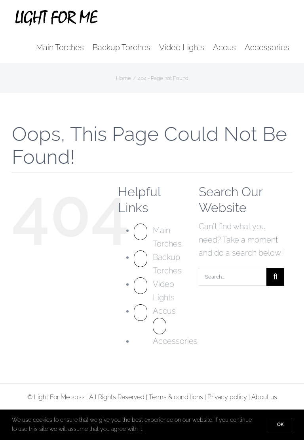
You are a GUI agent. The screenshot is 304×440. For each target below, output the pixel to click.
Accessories (175, 341)
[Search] (275, 277)
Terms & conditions (176, 397)
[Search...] (232, 277)
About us (264, 397)
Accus (164, 311)
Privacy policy (227, 397)
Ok (280, 424)
